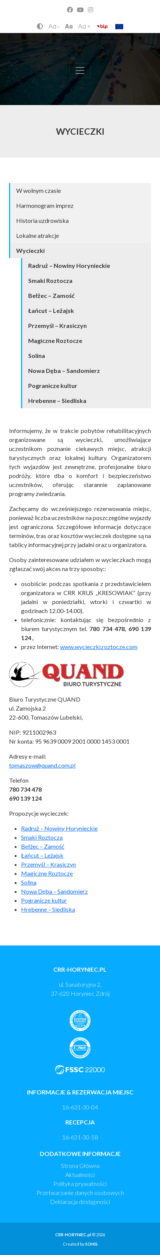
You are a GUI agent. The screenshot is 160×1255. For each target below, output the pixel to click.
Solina (36, 355)
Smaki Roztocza (50, 280)
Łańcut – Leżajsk (51, 310)
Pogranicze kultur (52, 385)
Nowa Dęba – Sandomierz (64, 370)
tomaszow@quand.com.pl (42, 765)
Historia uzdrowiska (42, 220)
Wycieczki (30, 250)
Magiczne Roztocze (55, 340)
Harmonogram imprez (45, 205)
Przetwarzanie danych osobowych (80, 1192)
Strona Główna (80, 1165)
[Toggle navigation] (80, 70)
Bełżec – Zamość (51, 295)
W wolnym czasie (38, 190)
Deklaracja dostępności (80, 1201)
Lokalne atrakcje (37, 235)
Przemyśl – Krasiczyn (57, 325)
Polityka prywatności (80, 1183)
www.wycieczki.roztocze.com (98, 646)
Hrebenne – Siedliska (57, 400)
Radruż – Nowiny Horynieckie (69, 265)
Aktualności (80, 1174)
